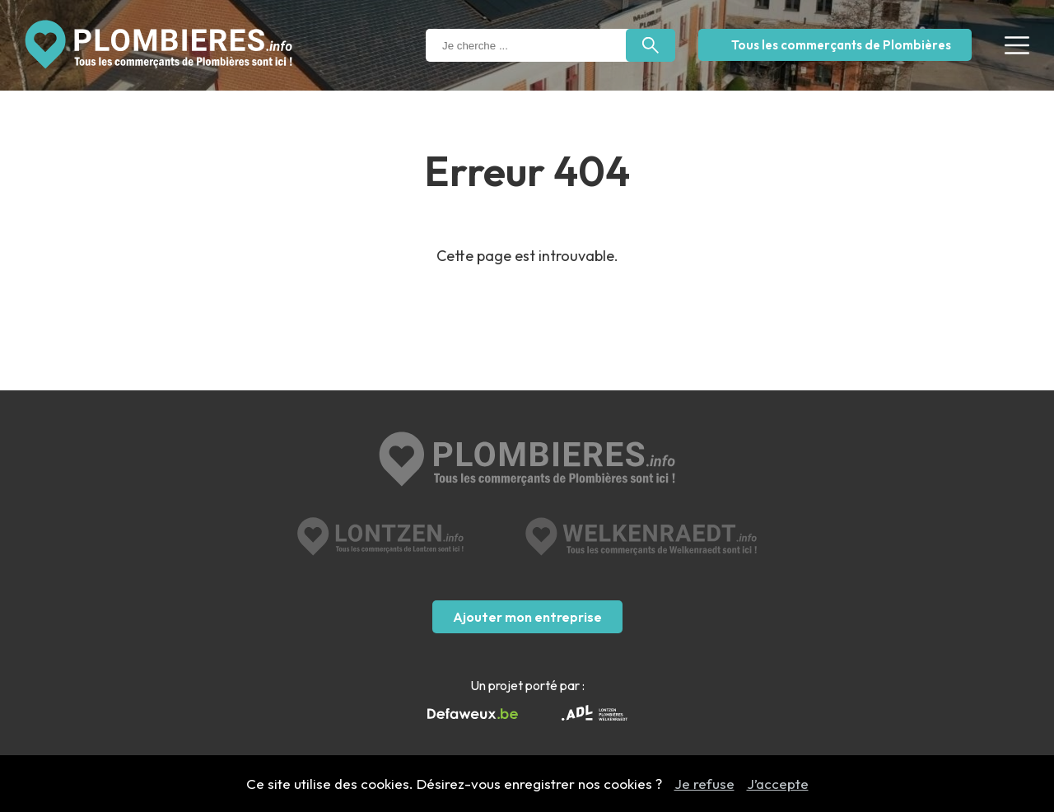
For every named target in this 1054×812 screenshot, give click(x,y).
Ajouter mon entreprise (527, 617)
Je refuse (704, 783)
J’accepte (778, 783)
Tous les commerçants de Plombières (841, 45)
